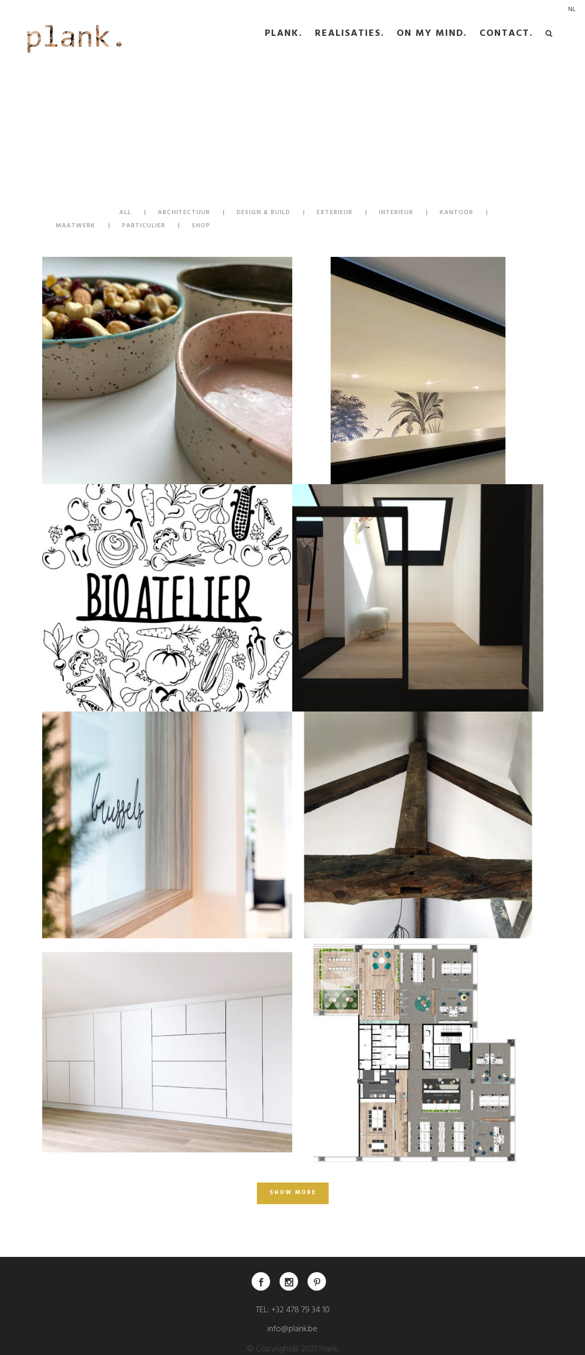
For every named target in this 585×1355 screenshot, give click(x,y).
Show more (293, 1193)
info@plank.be (292, 1330)
